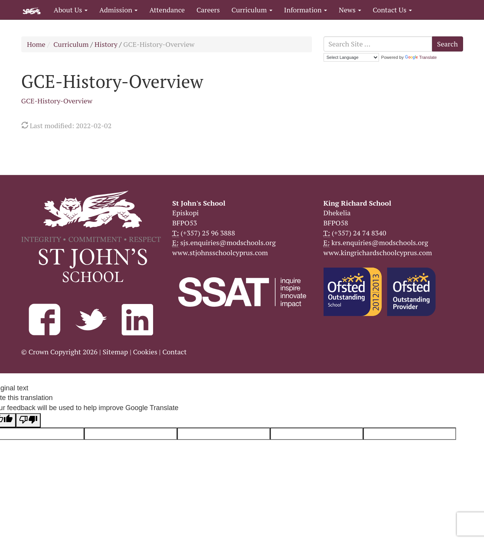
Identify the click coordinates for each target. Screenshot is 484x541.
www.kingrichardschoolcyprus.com (378, 252)
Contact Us (392, 9)
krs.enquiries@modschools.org (379, 242)
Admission (118, 9)
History (106, 44)
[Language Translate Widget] (351, 57)
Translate (421, 57)
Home (36, 44)
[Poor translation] (28, 420)
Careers (208, 9)
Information (305, 9)
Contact (174, 351)
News (350, 9)
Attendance (166, 9)
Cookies (145, 351)
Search (447, 43)
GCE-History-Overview (57, 100)
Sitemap (115, 351)
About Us (71, 9)
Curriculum (251, 9)
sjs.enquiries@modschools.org (228, 242)
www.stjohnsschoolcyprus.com (220, 252)
